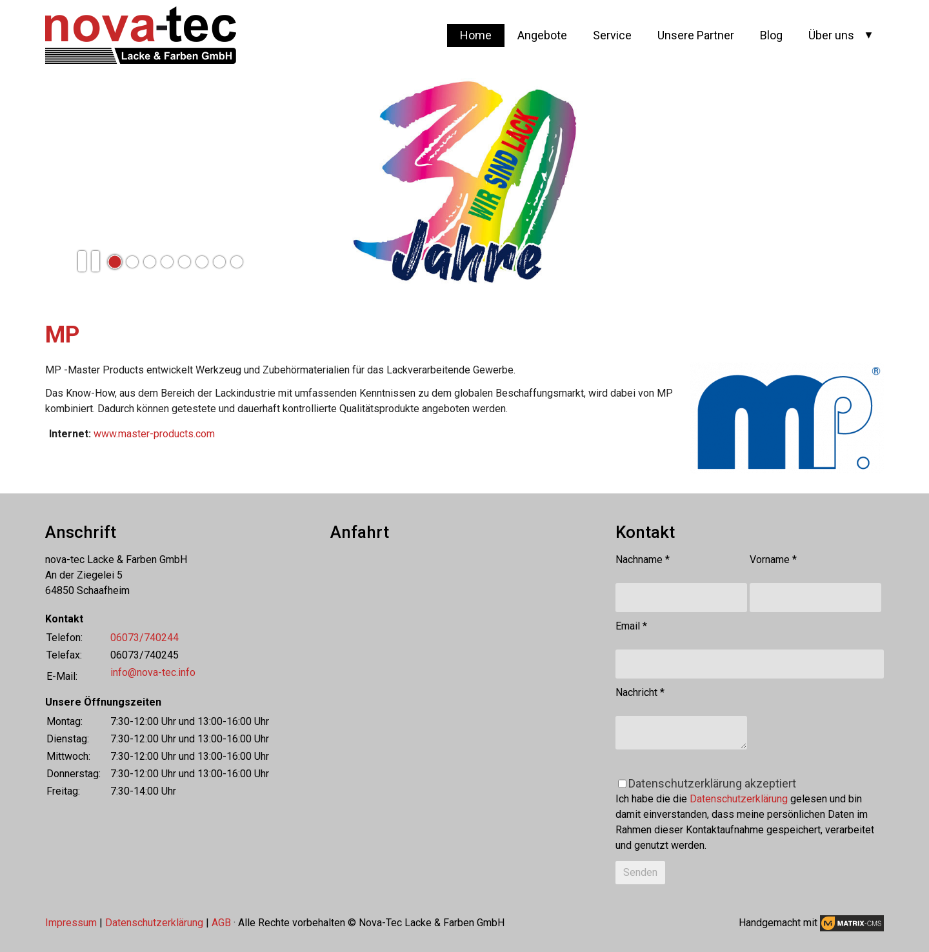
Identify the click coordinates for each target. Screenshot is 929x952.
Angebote (542, 35)
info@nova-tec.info (152, 672)
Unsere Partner (695, 35)
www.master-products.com (154, 434)
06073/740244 (144, 637)
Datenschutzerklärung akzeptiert (712, 783)
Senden (640, 872)
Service (612, 35)
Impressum (71, 923)
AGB (221, 923)
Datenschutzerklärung (739, 799)
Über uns (831, 35)
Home (476, 35)
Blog (771, 35)
